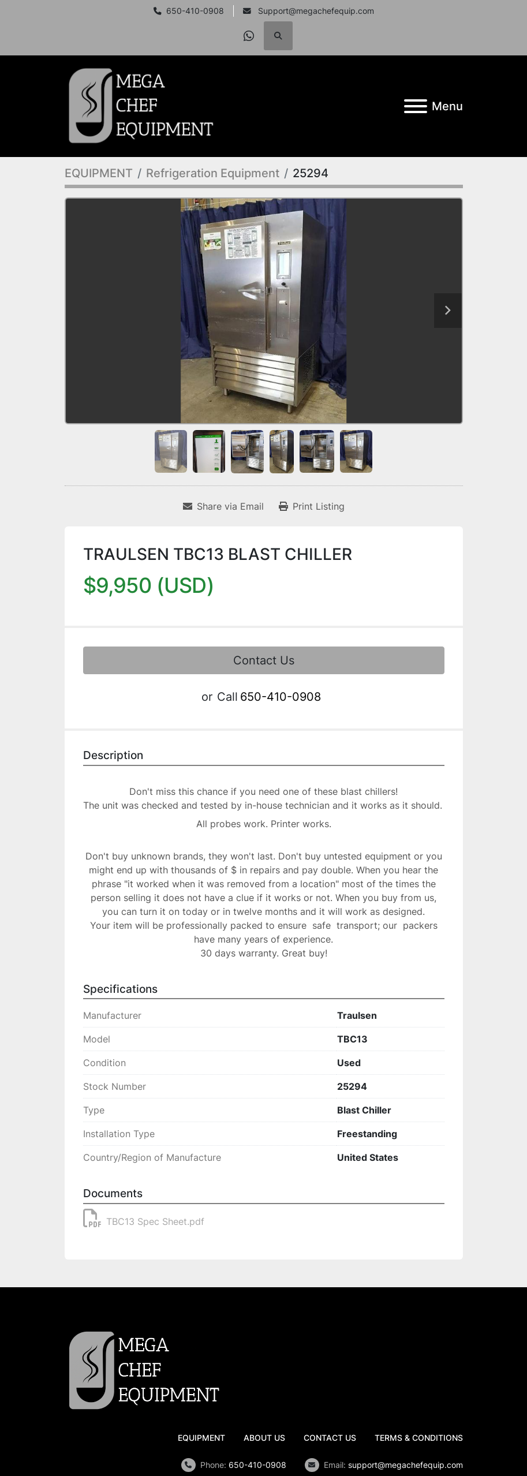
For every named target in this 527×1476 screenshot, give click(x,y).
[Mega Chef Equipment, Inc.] (145, 1370)
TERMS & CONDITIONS (419, 1438)
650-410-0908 (195, 11)
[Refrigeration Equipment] (212, 173)
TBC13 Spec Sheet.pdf (143, 1221)
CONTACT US (330, 1438)
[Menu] (415, 106)
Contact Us (263, 660)
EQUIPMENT (201, 1438)
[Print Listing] (311, 506)
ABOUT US (264, 1438)
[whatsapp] (248, 35)
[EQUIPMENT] (99, 173)
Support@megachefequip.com (315, 11)
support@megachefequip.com (405, 1465)
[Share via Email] (223, 506)
